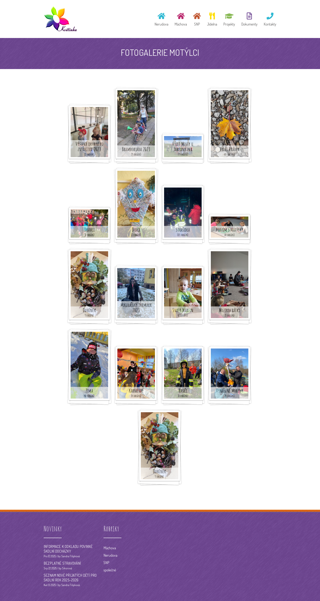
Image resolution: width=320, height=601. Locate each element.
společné (109, 570)
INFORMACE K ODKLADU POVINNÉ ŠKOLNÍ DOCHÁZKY (68, 548)
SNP (106, 562)
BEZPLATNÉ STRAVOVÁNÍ (62, 563)
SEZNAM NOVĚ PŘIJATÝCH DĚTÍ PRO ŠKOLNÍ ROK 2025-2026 (70, 577)
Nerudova (110, 555)
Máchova (109, 548)
